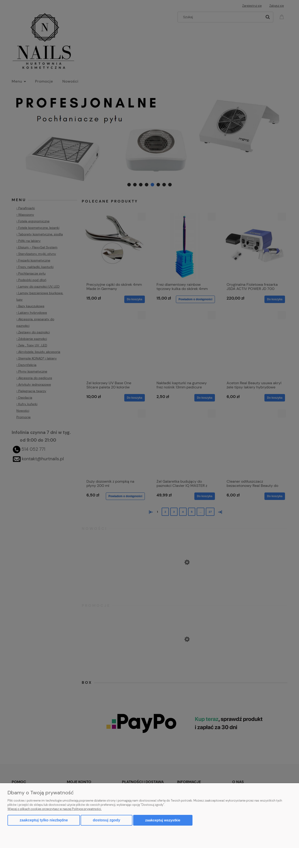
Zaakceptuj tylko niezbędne (44, 820)
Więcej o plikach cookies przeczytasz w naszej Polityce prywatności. (54, 809)
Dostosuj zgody (106, 820)
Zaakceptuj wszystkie (162, 820)
